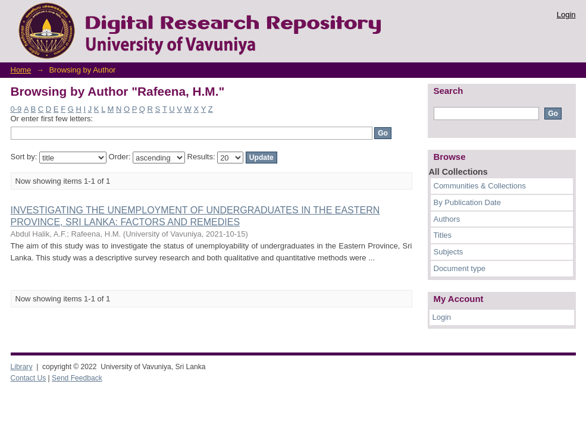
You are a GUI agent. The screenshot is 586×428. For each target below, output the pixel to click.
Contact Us (28, 378)
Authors (447, 219)
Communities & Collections (480, 185)
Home (21, 69)
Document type (459, 268)
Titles (443, 235)
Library (22, 367)
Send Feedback (77, 378)
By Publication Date (467, 202)
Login (566, 14)
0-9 (16, 109)
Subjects (448, 251)
